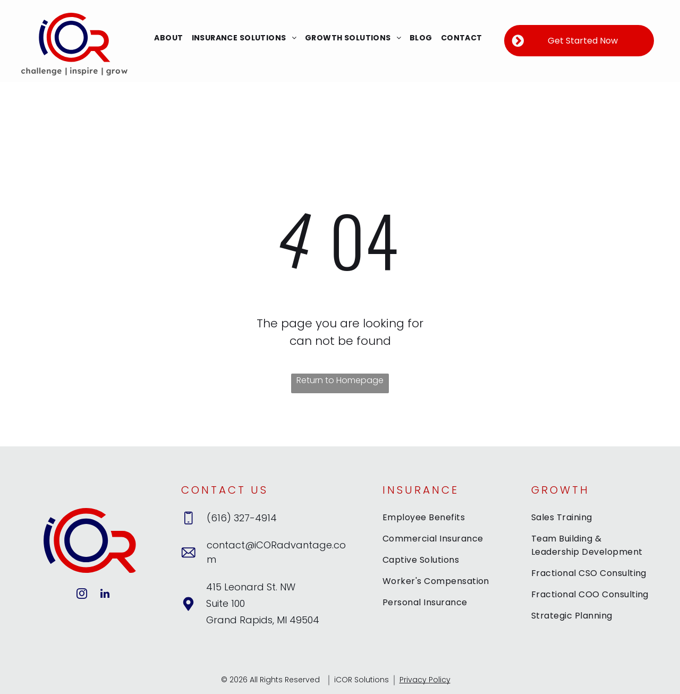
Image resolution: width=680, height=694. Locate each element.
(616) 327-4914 (242, 517)
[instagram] (82, 595)
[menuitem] (168, 38)
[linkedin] (105, 595)
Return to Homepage (340, 380)
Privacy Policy (425, 679)
